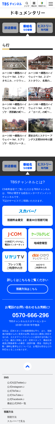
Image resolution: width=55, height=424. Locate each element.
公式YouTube (14, 395)
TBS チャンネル (11, 4)
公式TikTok (13, 391)
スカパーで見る (16, 421)
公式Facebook (14, 399)
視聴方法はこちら (26, 288)
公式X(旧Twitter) (15, 382)
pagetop (27, 366)
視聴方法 (41, 6)
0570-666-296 (30, 315)
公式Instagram (14, 387)
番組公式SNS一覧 (16, 403)
